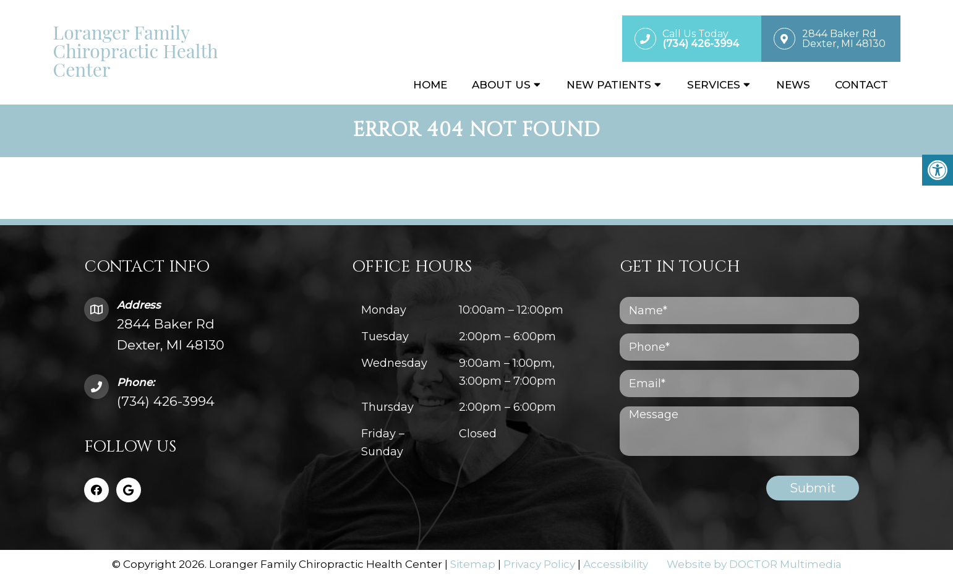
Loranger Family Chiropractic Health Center (135, 51)
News (793, 85)
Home (430, 85)
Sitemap (472, 564)
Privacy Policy (539, 564)
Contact (861, 85)
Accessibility (615, 564)
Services (713, 85)
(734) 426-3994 (166, 401)
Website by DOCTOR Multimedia (754, 564)
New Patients (608, 85)
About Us (501, 85)
